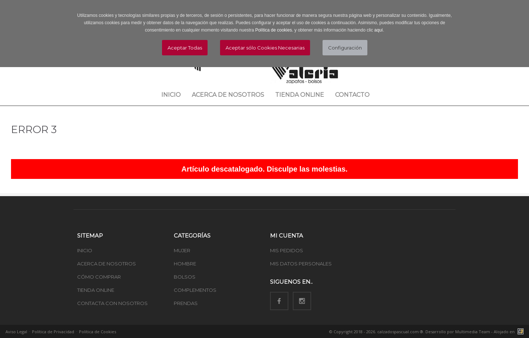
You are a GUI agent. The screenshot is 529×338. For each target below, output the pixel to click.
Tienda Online (299, 94)
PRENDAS (186, 303)
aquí (378, 30)
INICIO (84, 250)
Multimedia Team (472, 331)
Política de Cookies (97, 331)
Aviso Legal (16, 331)
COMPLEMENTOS (195, 290)
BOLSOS (184, 277)
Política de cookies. (274, 30)
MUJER (182, 250)
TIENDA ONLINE (95, 290)
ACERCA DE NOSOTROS (106, 264)
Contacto (352, 94)
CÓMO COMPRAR (99, 277)
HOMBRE (185, 264)
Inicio (171, 94)
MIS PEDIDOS (286, 250)
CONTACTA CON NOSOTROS (112, 303)
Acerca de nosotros (228, 94)
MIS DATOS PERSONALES (301, 264)
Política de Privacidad (53, 331)
